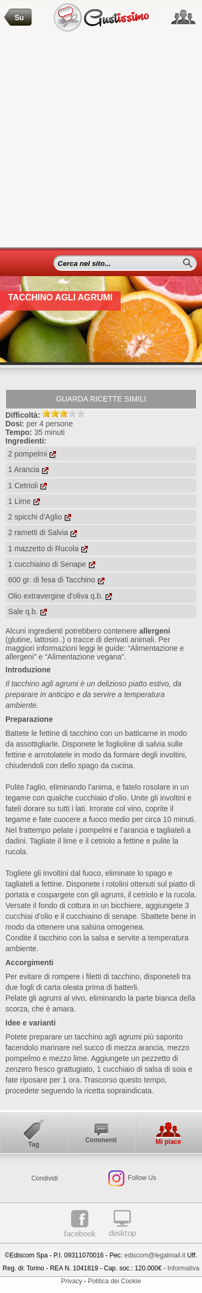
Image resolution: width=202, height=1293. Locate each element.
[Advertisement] (101, 141)
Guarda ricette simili (101, 399)
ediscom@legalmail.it (155, 1255)
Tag (33, 1144)
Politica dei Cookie (114, 1281)
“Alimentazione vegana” (84, 656)
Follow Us (141, 1178)
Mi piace (168, 1142)
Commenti (101, 1140)
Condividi (44, 1178)
